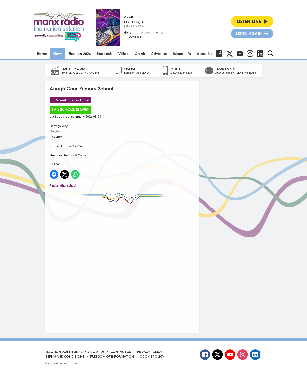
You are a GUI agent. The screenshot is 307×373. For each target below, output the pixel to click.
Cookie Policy (152, 356)
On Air (140, 53)
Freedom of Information (112, 356)
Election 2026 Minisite (64, 351)
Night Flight (133, 22)
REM (132, 32)
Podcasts (104, 53)
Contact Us (121, 351)
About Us (204, 53)
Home (42, 53)
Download (135, 36)
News (57, 53)
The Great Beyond (150, 32)
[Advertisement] (123, 265)
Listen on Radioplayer (136, 72)
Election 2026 (79, 53)
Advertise (159, 53)
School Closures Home (72, 100)
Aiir (77, 363)
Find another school (63, 185)
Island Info (182, 53)
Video (123, 53)
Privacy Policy (149, 351)
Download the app (181, 72)
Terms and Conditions (64, 356)
